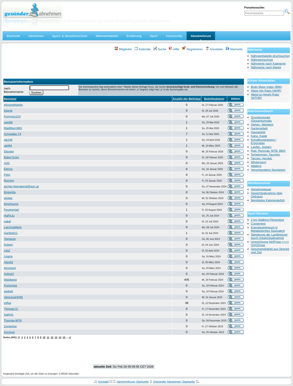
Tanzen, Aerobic (261, 158)
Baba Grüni (11, 157)
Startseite (234, 49)
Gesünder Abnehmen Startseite (174, 381)
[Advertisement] (123, 63)
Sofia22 (9, 273)
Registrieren (192, 49)
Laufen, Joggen (261, 147)
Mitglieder (123, 49)
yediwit (8, 291)
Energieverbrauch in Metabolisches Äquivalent (268, 229)
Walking (256, 166)
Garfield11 (11, 233)
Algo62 (8, 262)
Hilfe (174, 49)
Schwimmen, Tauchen (265, 154)
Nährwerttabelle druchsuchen (270, 56)
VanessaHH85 (13, 297)
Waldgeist (10, 279)
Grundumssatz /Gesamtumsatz (261, 119)
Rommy (9, 180)
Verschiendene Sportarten (268, 169)
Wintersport (258, 162)
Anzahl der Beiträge (187, 98)
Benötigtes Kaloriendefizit (267, 200)
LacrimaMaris (13, 227)
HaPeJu (9, 215)
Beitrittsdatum (214, 98)
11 (48, 337)
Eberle (8, 110)
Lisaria (8, 256)
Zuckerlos (10, 326)
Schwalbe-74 (12, 134)
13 (56, 337)
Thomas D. (11, 308)
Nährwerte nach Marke (266, 67)
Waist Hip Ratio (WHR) (266, 90)
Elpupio (9, 151)
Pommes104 (12, 116)
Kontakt (103, 381)
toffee (7, 303)
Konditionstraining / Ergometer (263, 141)
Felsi (7, 174)
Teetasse (10, 239)
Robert (8, 244)
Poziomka (10, 285)
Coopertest (258, 223)
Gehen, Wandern (262, 124)
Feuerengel (11, 209)
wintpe (8, 198)
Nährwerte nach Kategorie (268, 63)
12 (52, 337)
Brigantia (10, 192)
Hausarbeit (258, 132)
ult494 (8, 145)
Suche (159, 49)
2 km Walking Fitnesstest (267, 219)
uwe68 (8, 122)
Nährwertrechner (262, 59)
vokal (7, 221)
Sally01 (9, 314)
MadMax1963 (13, 128)
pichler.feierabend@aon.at (21, 186)
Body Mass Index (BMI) (266, 87)
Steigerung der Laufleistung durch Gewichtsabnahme (269, 236)
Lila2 (7, 250)
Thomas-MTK (13, 320)
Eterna (8, 169)
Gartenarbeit (259, 128)
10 (44, 337)
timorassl (10, 268)
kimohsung (11, 204)
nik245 (8, 139)
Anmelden (214, 49)
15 (64, 337)
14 (60, 337)
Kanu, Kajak (259, 136)
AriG (7, 163)
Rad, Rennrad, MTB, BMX (268, 150)
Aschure (9, 332)
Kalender (142, 49)
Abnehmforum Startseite (132, 381)
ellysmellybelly (13, 104)
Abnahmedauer (261, 189)
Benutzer (10, 98)
